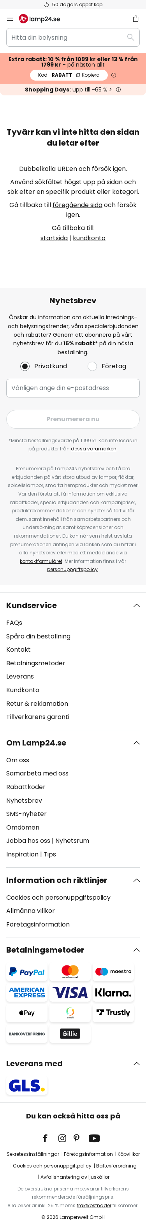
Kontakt (18, 649)
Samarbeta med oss (37, 773)
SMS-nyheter (26, 813)
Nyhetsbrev (24, 800)
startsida (54, 238)
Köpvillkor (129, 1154)
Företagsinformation (38, 924)
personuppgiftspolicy (72, 569)
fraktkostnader (94, 1205)
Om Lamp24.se (36, 742)
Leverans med (34, 1063)
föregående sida (77, 204)
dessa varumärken (93, 448)
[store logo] (44, 18)
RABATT (69, 75)
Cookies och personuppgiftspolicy (58, 897)
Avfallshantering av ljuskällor (74, 1177)
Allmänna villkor (30, 910)
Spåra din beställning (38, 636)
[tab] (73, 661)
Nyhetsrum (72, 840)
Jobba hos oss (28, 840)
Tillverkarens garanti (37, 716)
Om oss (17, 760)
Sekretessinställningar (33, 1154)
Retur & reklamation (37, 703)
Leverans (20, 676)
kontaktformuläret (41, 561)
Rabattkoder (26, 786)
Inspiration (22, 854)
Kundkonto (22, 690)
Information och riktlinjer (56, 880)
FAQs (14, 622)
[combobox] (73, 37)
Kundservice (31, 605)
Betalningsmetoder (35, 663)
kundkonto (89, 238)
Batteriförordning (116, 1165)
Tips (50, 854)
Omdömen (22, 827)
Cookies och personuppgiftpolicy (52, 1165)
